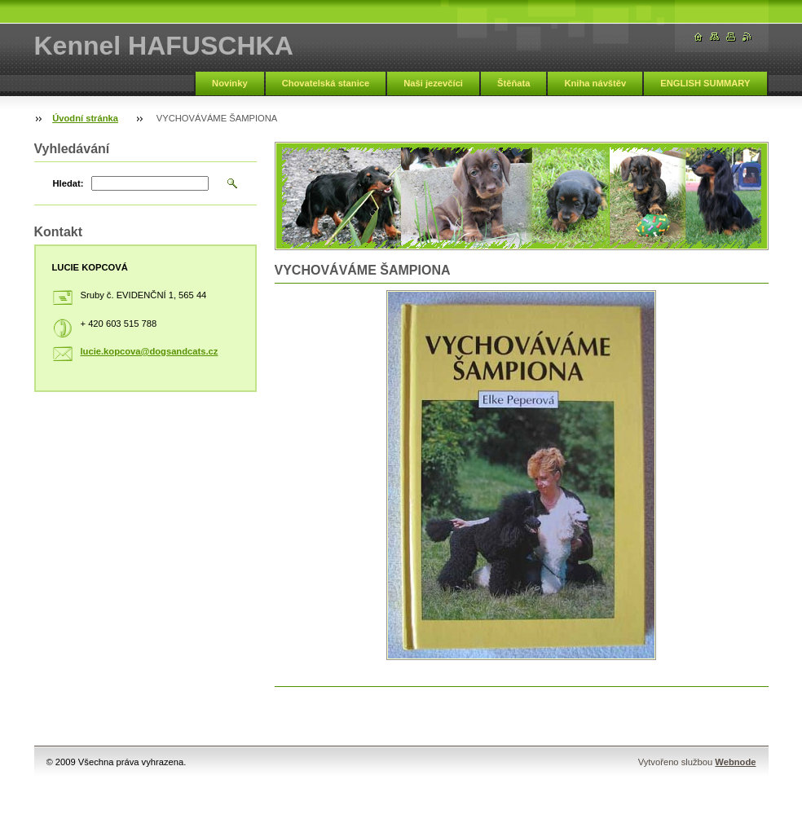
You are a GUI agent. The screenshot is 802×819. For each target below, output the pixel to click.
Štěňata (513, 83)
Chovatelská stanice (326, 83)
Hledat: (68, 183)
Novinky (230, 83)
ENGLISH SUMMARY (705, 83)
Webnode (735, 762)
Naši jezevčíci (433, 83)
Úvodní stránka (85, 118)
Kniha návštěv (595, 83)
